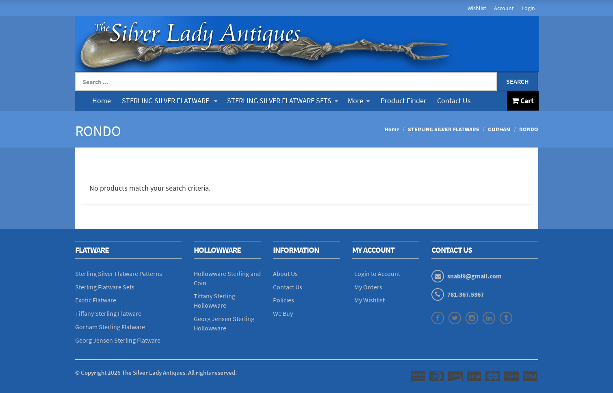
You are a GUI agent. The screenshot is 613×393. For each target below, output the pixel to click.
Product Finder (403, 100)
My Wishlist (369, 300)
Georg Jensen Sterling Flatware (117, 340)
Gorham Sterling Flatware (110, 327)
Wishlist (477, 8)
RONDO (528, 129)
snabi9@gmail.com (474, 276)
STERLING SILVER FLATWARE (169, 100)
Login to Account (377, 273)
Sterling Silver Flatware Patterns (118, 273)
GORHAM (499, 129)
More (359, 100)
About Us (285, 273)
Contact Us (454, 100)
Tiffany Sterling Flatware (108, 313)
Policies (283, 300)
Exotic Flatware (95, 300)
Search (517, 81)
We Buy (283, 313)
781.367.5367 (465, 294)
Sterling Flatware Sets (104, 287)
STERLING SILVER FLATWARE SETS (282, 100)
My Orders (368, 287)
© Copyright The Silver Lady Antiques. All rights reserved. (156, 372)
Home (101, 100)
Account (504, 8)
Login (528, 8)
